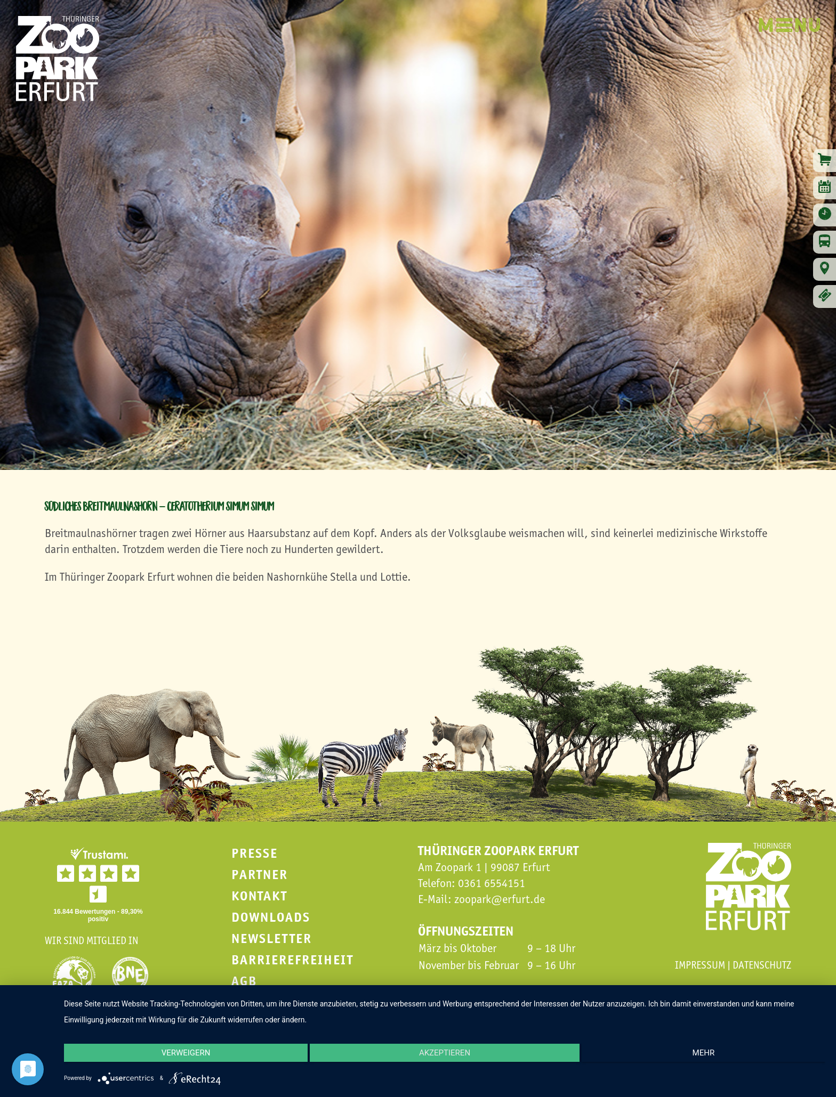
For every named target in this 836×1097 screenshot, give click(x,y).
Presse (254, 853)
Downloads (270, 917)
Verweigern (177, 1057)
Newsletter (271, 938)
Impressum (700, 964)
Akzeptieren (444, 1057)
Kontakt (259, 896)
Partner (259, 874)
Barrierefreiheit (292, 960)
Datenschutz (762, 964)
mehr (712, 1057)
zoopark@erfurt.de (499, 899)
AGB (244, 981)
